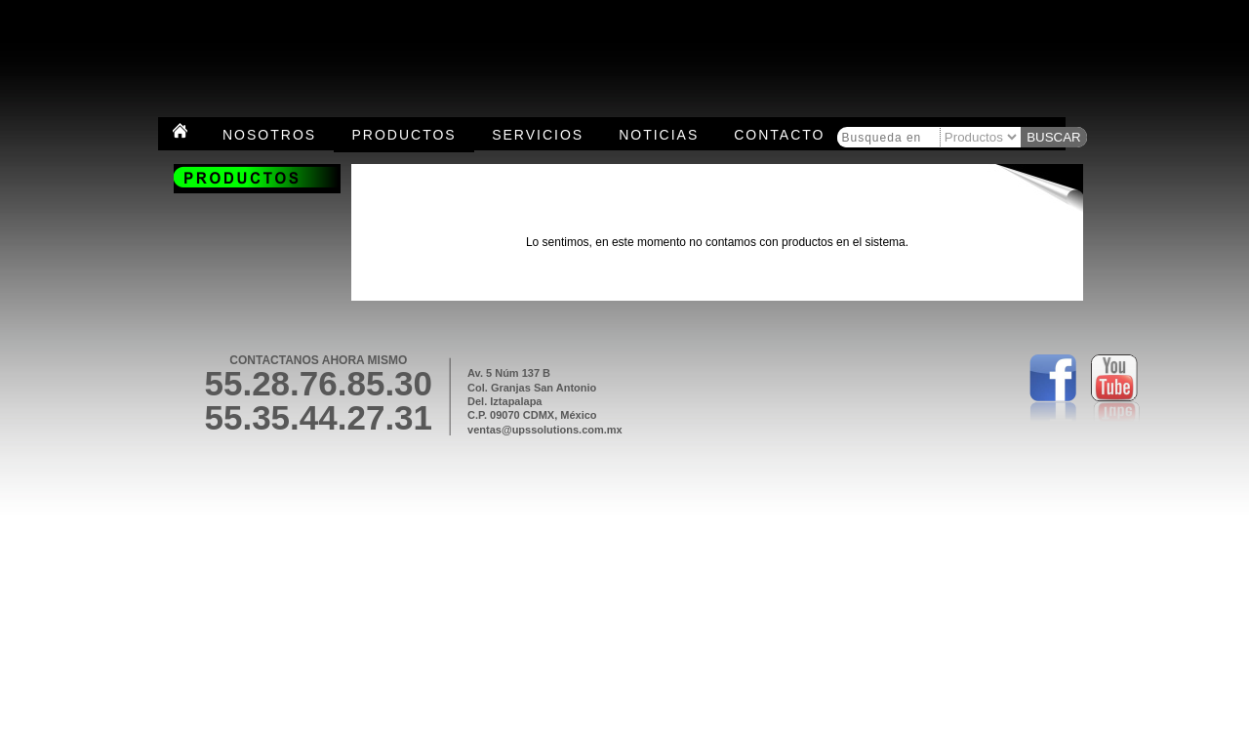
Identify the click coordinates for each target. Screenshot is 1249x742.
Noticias (659, 135)
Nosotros (269, 135)
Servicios (538, 135)
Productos (404, 135)
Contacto (779, 135)
